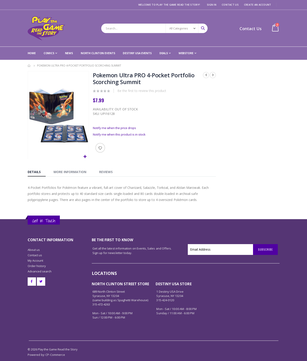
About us (34, 242)
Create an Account (257, 4)
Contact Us (230, 4)
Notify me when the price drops (116, 129)
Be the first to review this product (141, 91)
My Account (35, 253)
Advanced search (40, 264)
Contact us (35, 248)
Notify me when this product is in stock (121, 136)
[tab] (37, 171)
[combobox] (154, 28)
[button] (85, 157)
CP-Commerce (55, 347)
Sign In (211, 4)
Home (29, 65)
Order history (37, 258)
